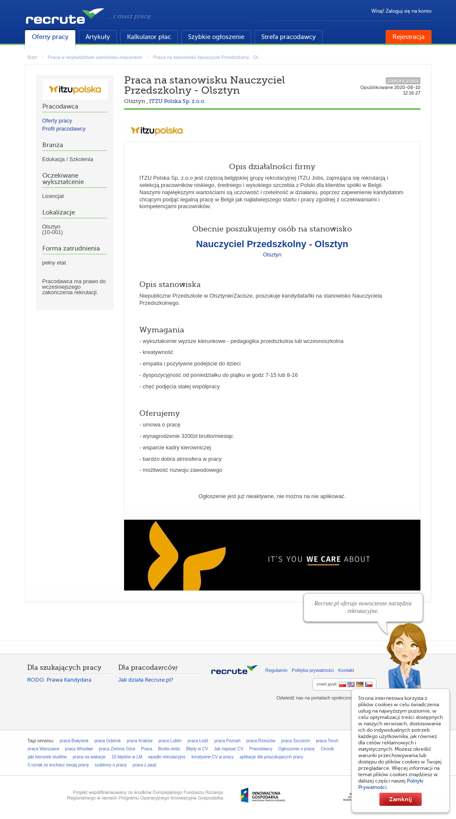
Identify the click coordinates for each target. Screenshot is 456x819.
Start (32, 57)
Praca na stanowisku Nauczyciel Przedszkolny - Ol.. (206, 57)
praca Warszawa (43, 749)
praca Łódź (198, 740)
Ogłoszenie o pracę (296, 749)
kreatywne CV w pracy (212, 757)
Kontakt (346, 670)
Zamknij (400, 799)
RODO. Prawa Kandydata (59, 680)
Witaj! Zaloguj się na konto (401, 11)
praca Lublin (169, 740)
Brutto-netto (169, 749)
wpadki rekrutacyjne (166, 757)
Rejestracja (408, 36)
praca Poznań (227, 740)
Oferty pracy (50, 36)
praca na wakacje (89, 757)
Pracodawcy (260, 749)
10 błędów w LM (127, 757)
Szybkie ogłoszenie (216, 36)
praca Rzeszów (260, 740)
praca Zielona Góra (117, 749)
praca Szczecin (295, 740)
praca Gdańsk (107, 740)
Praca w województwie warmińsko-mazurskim (95, 57)
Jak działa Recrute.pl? (145, 680)
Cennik (327, 749)
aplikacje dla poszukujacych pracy (272, 757)
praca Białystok (74, 740)
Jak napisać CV (228, 749)
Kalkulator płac (149, 36)
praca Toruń (327, 740)
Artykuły (98, 36)
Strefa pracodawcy (288, 36)
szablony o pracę (110, 765)
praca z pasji (144, 765)
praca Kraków (139, 740)
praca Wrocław (79, 749)
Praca (146, 749)
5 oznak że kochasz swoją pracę (58, 765)
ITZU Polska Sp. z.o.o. (177, 101)
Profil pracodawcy (64, 128)
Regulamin (276, 670)
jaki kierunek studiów (47, 757)
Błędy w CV (197, 749)
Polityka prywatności (313, 670)
